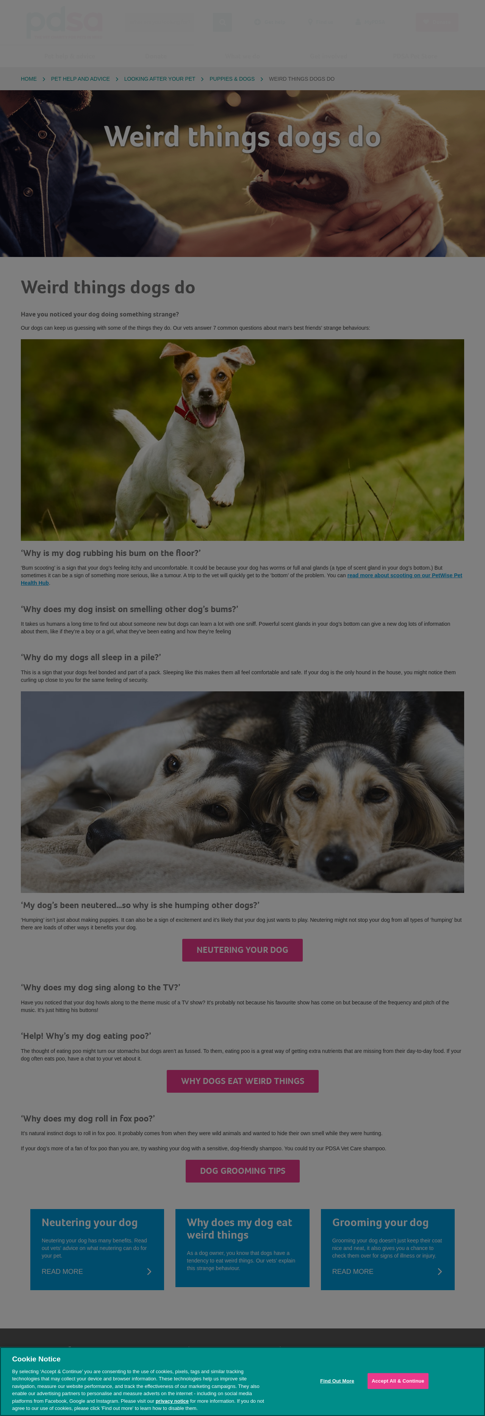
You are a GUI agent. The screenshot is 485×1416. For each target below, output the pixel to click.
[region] (242, 1381)
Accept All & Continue (398, 1381)
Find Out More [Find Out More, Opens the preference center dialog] (337, 1381)
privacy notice (172, 1401)
